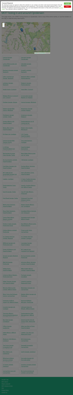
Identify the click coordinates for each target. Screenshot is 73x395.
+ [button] (3, 24)
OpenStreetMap (42, 53)
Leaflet (36, 53)
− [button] (3, 26)
